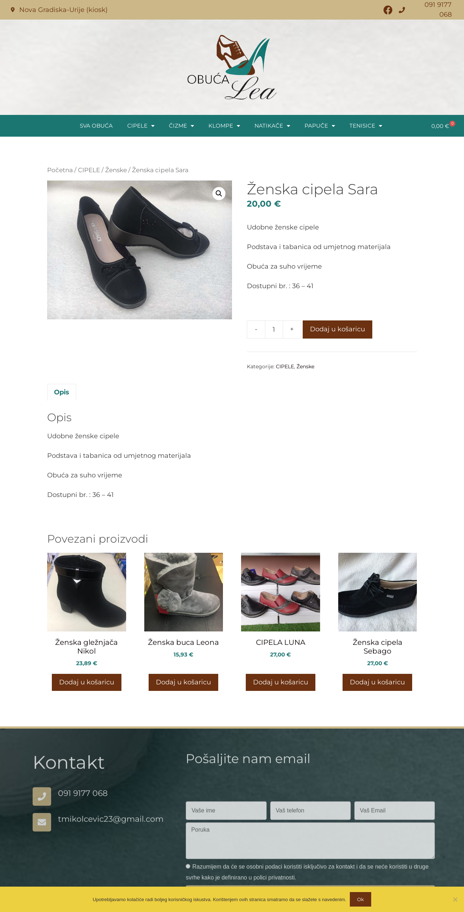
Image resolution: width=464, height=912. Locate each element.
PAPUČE (319, 126)
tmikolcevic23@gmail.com (110, 828)
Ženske (116, 170)
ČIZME (181, 126)
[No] (455, 899)
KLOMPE (224, 126)
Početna (60, 170)
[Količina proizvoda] (274, 329)
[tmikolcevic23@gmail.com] (42, 831)
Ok (360, 899)
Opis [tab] (61, 392)
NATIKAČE (272, 126)
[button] (218, 193)
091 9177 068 (83, 802)
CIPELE (140, 126)
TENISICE (365, 126)
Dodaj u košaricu (337, 329)
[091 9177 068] (42, 805)
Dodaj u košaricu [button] (86, 682)
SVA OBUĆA (96, 125)
